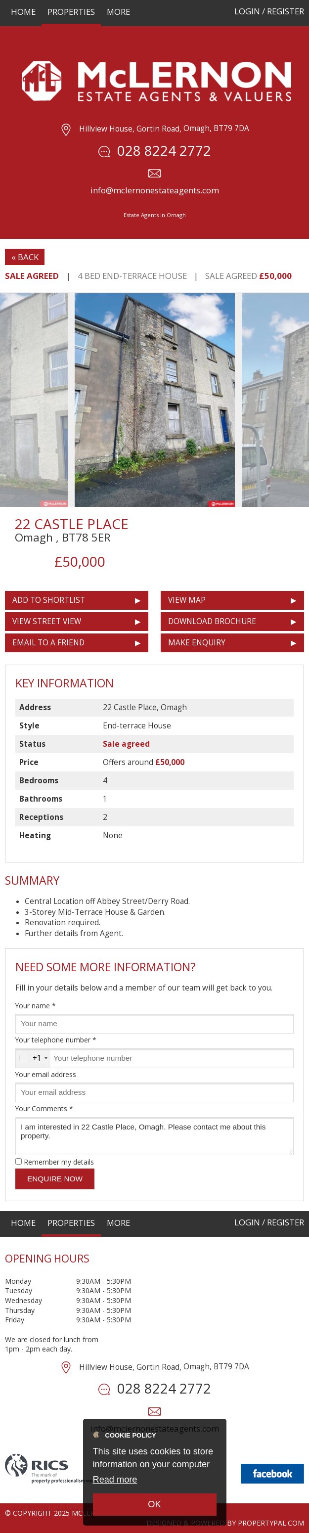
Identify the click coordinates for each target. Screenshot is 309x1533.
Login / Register (269, 11)
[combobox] (33, 1058)
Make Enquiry (196, 642)
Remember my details (59, 1162)
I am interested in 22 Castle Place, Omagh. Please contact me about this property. (154, 1136)
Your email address (45, 1074)
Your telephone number (55, 1039)
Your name (35, 1005)
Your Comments (44, 1108)
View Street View (46, 621)
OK (154, 1504)
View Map (187, 600)
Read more (115, 1480)
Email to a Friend (48, 642)
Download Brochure (212, 621)
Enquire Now (55, 1178)
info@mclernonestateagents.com (154, 190)
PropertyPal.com (271, 1523)
